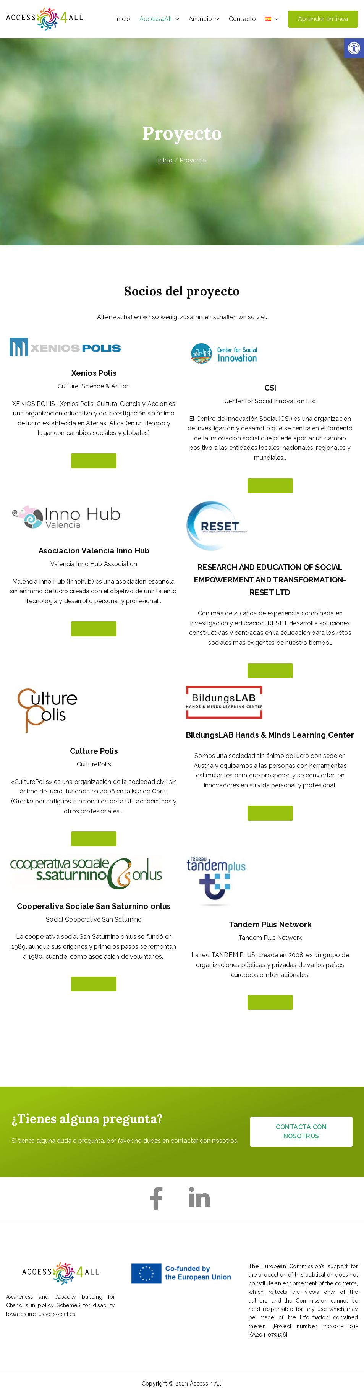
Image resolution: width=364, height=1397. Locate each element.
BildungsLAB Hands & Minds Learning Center (270, 735)
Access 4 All (205, 1384)
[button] (354, 48)
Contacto (242, 19)
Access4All (159, 19)
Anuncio (204, 19)
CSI (270, 388)
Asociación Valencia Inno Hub (94, 550)
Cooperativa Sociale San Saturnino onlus (94, 906)
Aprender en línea (323, 19)
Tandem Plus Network (270, 924)
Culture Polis (94, 751)
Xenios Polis (93, 373)
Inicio (122, 19)
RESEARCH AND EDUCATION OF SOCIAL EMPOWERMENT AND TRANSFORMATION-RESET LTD (270, 580)
